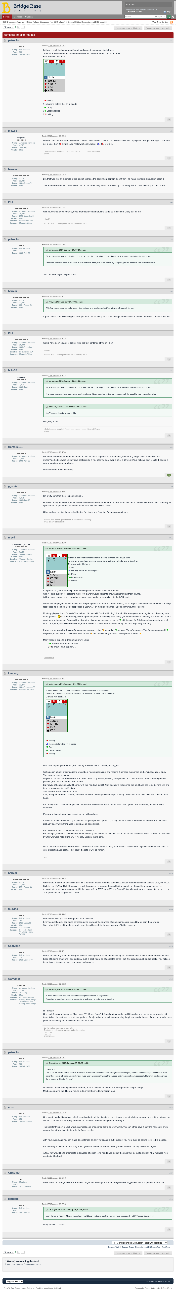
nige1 (11, 537)
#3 (172, 169)
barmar (12, 169)
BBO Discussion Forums (13, 22)
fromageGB (15, 447)
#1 (172, 41)
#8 (172, 371)
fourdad (13, 909)
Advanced (173, 16)
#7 (172, 333)
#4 (172, 202)
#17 (171, 1053)
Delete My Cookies (35, 1288)
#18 (171, 1108)
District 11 (48, 1032)
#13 (171, 873)
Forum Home (20, 1288)
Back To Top (9, 1288)
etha (11, 1107)
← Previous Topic (113, 1247)
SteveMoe (14, 978)
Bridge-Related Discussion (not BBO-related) (45, 22)
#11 (171, 538)
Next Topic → (167, 1247)
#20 (171, 1199)
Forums (6, 17)
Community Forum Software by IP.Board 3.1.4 (153, 1288)
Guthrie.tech (49, 657)
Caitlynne (14, 946)
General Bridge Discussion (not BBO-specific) (87, 22)
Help (167, 11)
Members (18, 17)
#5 (172, 239)
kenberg (13, 673)
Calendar (29, 17)
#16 (171, 979)
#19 (171, 1173)
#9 (172, 447)
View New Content (160, 22)
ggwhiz (12, 486)
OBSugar (14, 1172)
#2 (172, 131)
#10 (171, 486)
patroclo (13, 40)
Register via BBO (135, 11)
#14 (171, 909)
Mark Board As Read (52, 1288)
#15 (171, 946)
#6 (172, 291)
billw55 (12, 130)
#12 (171, 673)
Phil (10, 202)
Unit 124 (47, 1034)
